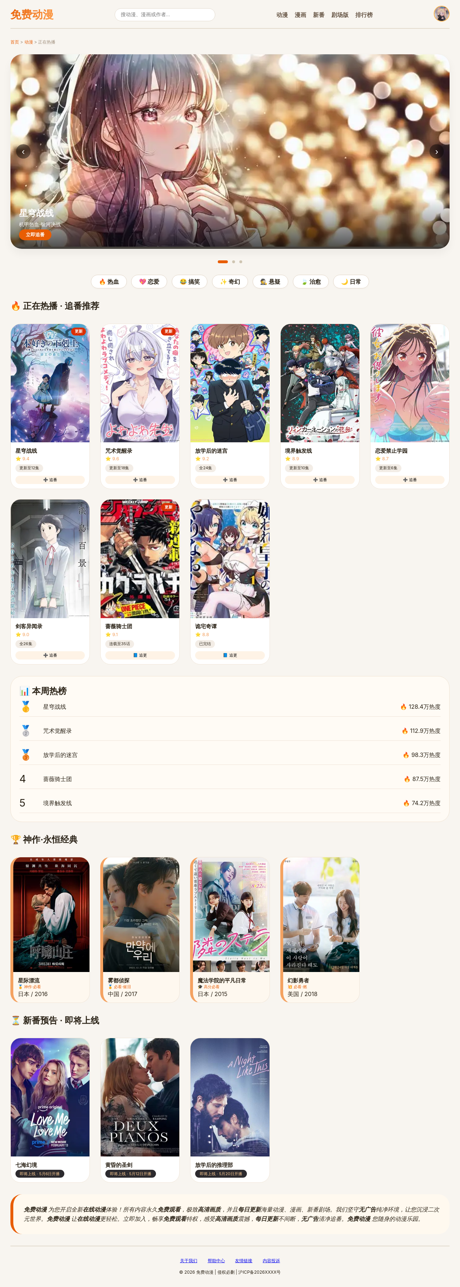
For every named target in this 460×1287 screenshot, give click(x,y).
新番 (319, 14)
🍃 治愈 (311, 281)
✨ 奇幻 (230, 281)
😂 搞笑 (190, 281)
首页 (14, 42)
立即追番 (35, 234)
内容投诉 (271, 1260)
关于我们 (188, 1260)
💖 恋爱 (149, 281)
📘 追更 (140, 655)
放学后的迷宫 (230, 755)
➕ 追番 (50, 480)
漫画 (300, 14)
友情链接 (243, 1260)
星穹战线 (230, 706)
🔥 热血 (109, 281)
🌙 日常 (351, 281)
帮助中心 (216, 1260)
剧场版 (340, 14)
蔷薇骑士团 (230, 779)
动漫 (282, 14)
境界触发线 (230, 803)
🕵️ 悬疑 (270, 281)
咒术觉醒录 (230, 731)
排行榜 (364, 14)
